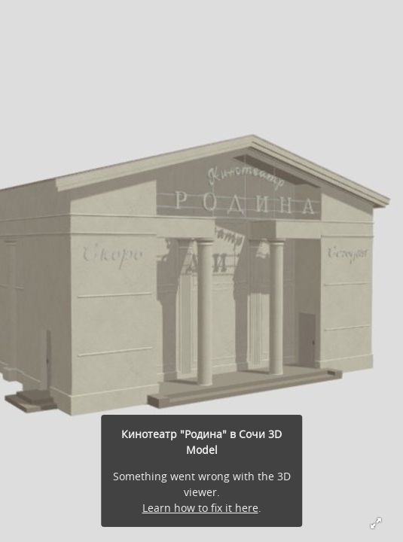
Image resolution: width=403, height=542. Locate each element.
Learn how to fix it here (200, 508)
